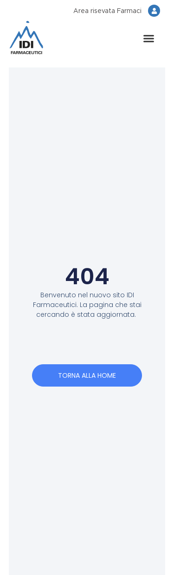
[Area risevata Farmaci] (154, 11)
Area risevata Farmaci (107, 11)
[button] (148, 38)
